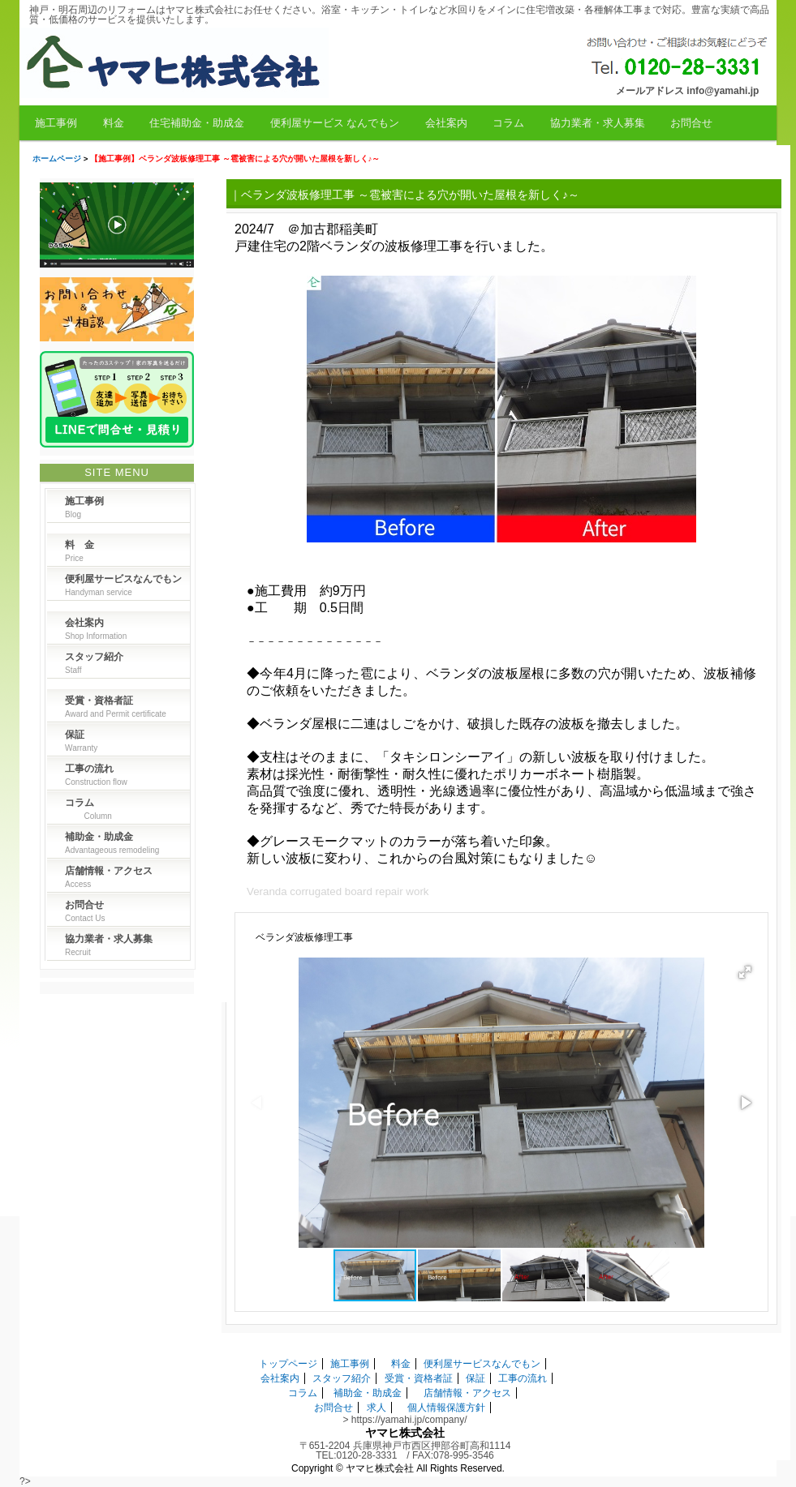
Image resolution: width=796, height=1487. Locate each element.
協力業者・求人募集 (597, 123)
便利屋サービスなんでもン (482, 1363)
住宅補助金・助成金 (196, 123)
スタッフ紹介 (341, 1378)
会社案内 (446, 123)
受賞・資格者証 (419, 1378)
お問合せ (691, 123)
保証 (475, 1378)
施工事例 (56, 123)
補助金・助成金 (367, 1393)
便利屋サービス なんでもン (335, 123)
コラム (508, 123)
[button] (745, 972)
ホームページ (56, 158)
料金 (113, 123)
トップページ (288, 1363)
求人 (376, 1407)
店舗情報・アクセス (467, 1393)
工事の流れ (522, 1378)
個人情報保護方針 (446, 1407)
